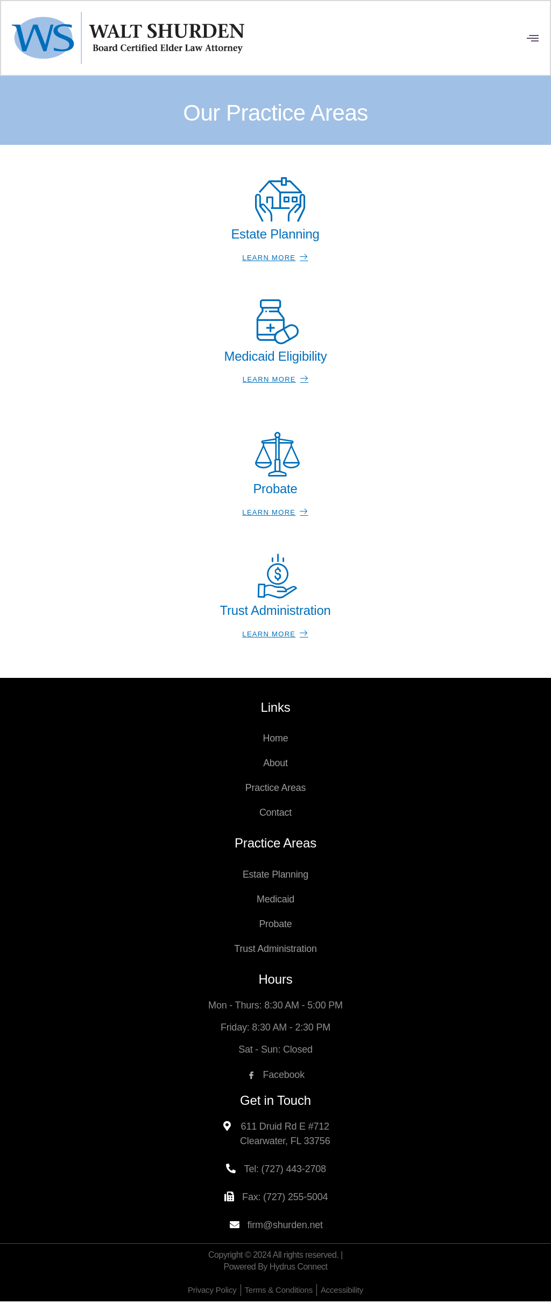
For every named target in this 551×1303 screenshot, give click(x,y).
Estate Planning (275, 876)
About (275, 764)
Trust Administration (275, 950)
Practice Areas (275, 789)
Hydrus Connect (299, 1268)
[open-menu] (532, 39)
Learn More (275, 258)
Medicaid (275, 900)
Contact (275, 814)
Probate (275, 925)
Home (275, 739)
